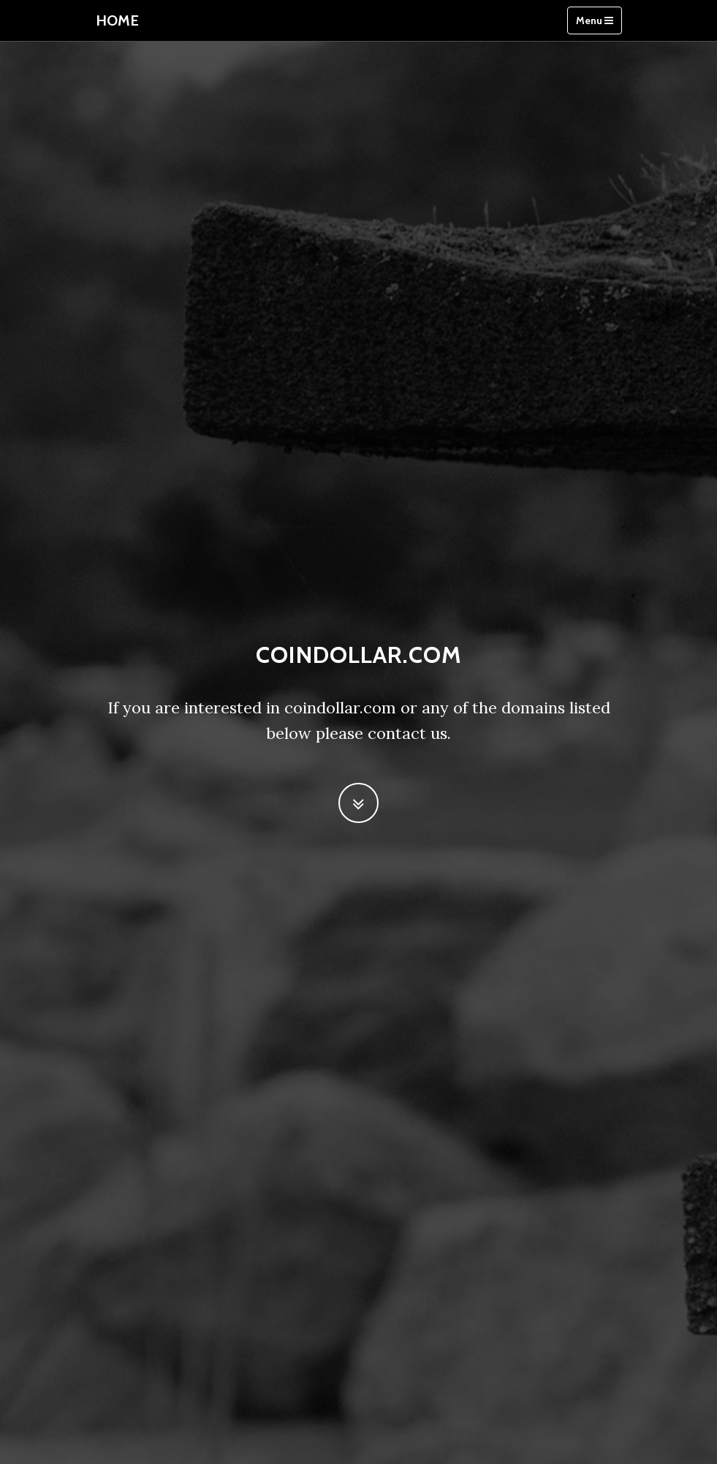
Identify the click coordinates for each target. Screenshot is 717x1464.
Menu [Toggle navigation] (594, 20)
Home (117, 20)
